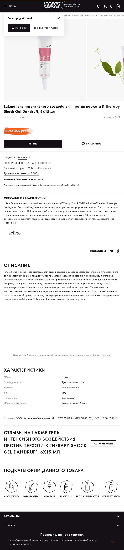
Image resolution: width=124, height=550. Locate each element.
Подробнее (10, 222)
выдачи (20, 162)
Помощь (62, 525)
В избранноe (91, 144)
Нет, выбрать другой (46, 28)
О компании (62, 516)
